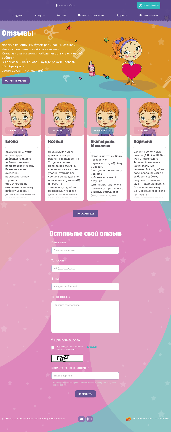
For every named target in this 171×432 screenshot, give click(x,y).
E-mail (56, 278)
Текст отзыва (60, 296)
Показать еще (85, 213)
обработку (92, 346)
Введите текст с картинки (70, 367)
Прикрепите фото (67, 340)
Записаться (151, 5)
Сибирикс (163, 418)
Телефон (57, 260)
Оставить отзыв (15, 80)
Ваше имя (58, 242)
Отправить (85, 394)
